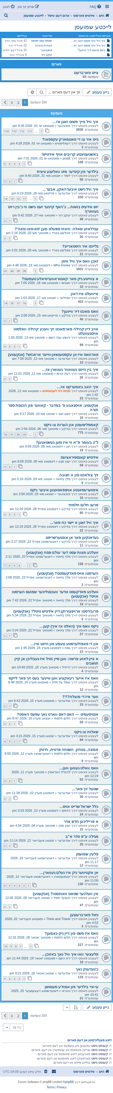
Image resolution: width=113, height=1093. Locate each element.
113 (14, 131)
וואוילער (64, 298)
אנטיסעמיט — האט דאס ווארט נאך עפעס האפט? (57, 714)
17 (18, 303)
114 (6, 131)
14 (5, 199)
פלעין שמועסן (87, 854)
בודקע (66, 315)
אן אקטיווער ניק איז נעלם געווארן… (68, 872)
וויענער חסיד (62, 897)
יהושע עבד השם (59, 337)
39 (18, 271)
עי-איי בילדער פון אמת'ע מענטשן (71, 987)
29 (24, 434)
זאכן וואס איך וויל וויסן (80, 261)
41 (5, 271)
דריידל (66, 667)
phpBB (69, 1082)
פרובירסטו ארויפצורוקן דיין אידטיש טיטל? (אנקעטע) (56, 611)
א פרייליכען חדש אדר (81, 821)
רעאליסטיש (62, 143)
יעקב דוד (46, 54)
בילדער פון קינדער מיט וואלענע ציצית (67, 171)
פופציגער (46, 50)
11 (24, 199)
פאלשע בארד (61, 233)
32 (5, 434)
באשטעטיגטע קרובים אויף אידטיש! (70, 154)
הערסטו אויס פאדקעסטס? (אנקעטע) (67, 573)
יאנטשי (66, 283)
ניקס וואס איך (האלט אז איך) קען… (68, 626)
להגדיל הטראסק (59, 772)
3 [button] (12, 102)
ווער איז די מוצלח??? (80, 697)
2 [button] (18, 102)
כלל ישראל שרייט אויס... (78, 806)
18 (11, 303)
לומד (67, 175)
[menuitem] (96, 6)
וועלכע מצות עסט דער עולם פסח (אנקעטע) (62, 552)
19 (5, 303)
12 (18, 199)
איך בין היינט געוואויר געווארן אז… (69, 369)
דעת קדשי (63, 373)
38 (24, 271)
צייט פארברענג (86, 72)
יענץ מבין (64, 461)
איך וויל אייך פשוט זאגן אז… (88, 40)
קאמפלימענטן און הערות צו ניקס (71, 425)
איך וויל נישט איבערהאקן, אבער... (70, 189)
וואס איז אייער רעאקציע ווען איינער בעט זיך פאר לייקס (53, 678)
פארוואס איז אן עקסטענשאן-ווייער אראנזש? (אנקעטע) (53, 354)
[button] (4, 102)
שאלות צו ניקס (86, 732)
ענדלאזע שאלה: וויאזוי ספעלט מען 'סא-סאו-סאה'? (56, 229)
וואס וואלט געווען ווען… (78, 768)
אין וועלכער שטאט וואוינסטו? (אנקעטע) (66, 894)
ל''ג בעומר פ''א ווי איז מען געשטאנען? (67, 442)
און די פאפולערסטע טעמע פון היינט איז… (64, 644)
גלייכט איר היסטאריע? (80, 246)
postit (66, 158)
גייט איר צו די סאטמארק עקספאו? (70, 139)
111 (30, 131)
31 (11, 434)
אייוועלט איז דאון (84, 294)
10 (5, 946)
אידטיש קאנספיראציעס (79, 457)
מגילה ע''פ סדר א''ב (81, 836)
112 (22, 131)
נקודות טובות (43, 45)
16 (24, 303)
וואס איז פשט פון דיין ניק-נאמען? (71, 933)
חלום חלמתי (62, 718)
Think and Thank (58, 919)
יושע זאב (64, 414)
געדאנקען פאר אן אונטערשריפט (72, 537)
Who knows (62, 265)
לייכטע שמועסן (93, 27)
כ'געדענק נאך (87, 969)
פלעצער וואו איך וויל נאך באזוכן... (70, 954)
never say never (41, 40)
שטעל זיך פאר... (85, 789)
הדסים (66, 810)
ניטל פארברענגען (84, 915)
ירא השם (64, 958)
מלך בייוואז (63, 479)
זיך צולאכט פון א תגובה (78, 475)
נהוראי (66, 991)
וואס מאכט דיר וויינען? (91, 50)
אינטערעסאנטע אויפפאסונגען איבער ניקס (64, 490)
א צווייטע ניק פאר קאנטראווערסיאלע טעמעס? (60, 279)
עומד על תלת (61, 682)
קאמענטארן (62, 876)
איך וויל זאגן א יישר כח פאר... (74, 522)
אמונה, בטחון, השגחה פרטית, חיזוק (68, 749)
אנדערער (64, 193)
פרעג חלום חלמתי (83, 505)
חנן (68, 446)
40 (11, 271)
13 (11, 199)
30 (18, 434)
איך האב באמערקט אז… (77, 387)
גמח (67, 648)
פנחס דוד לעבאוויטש (56, 391)
